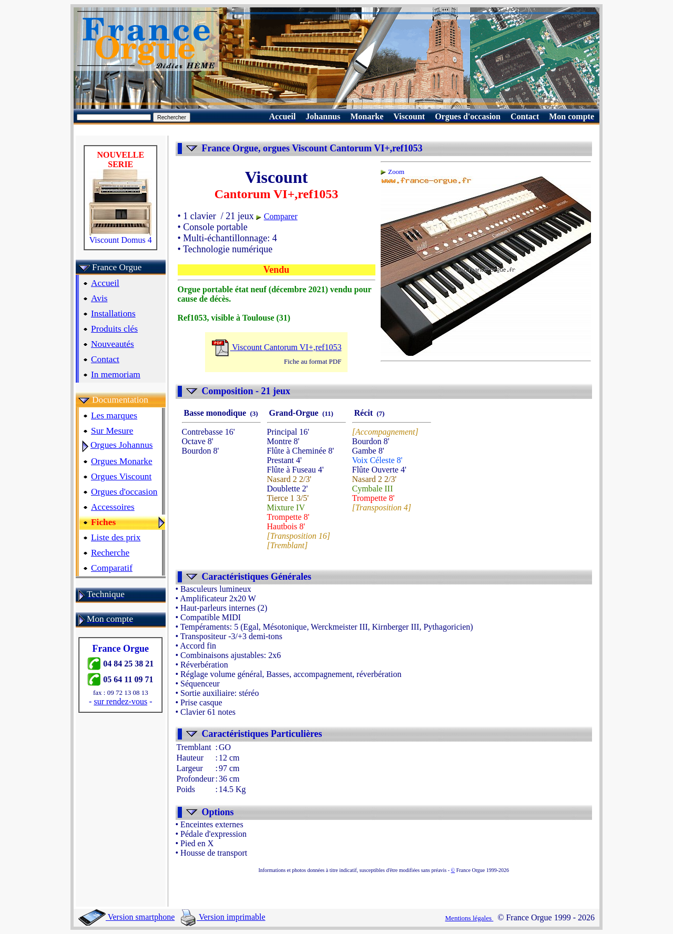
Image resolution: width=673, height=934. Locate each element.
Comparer (281, 216)
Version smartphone (126, 916)
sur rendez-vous (120, 701)
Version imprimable (223, 916)
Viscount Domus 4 (120, 236)
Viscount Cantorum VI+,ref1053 (276, 347)
